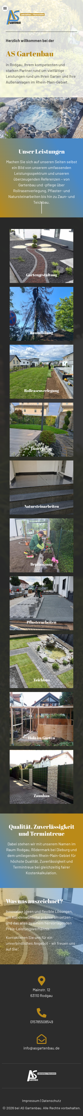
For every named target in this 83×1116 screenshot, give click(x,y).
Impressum (30, 1100)
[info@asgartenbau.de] (41, 1039)
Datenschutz (51, 1100)
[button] (4, 117)
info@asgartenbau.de (41, 1048)
